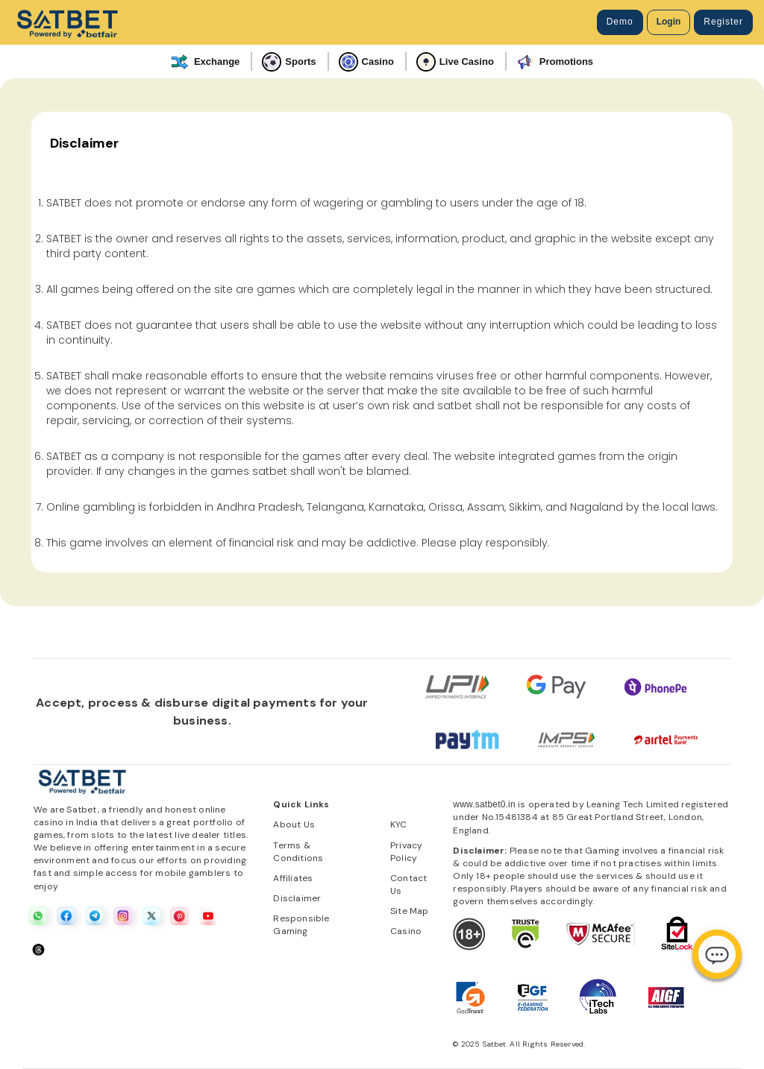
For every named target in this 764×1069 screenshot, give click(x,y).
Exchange (205, 62)
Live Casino (455, 62)
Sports (289, 62)
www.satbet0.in (484, 804)
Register (723, 21)
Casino (366, 62)
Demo (620, 21)
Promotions (554, 62)
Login (669, 21)
